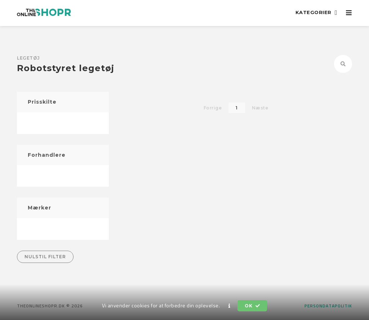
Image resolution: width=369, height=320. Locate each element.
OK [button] (252, 305)
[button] (229, 306)
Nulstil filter (45, 256)
